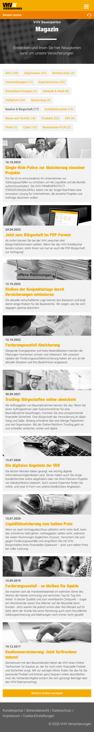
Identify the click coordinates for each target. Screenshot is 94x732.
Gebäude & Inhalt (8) (56, 91)
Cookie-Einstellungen (38, 716)
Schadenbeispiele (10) (59, 109)
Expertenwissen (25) (52, 82)
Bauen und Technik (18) (20, 118)
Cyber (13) (30, 127)
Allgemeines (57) (35, 73)
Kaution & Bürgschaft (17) (22, 109)
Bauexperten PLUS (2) (57, 127)
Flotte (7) (11, 127)
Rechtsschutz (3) (63, 73)
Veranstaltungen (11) (19, 82)
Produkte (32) (50, 118)
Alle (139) (11, 73)
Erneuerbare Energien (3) (21, 91)
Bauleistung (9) (41, 100)
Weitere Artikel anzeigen (47, 693)
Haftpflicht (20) (15, 100)
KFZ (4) (70, 118)
